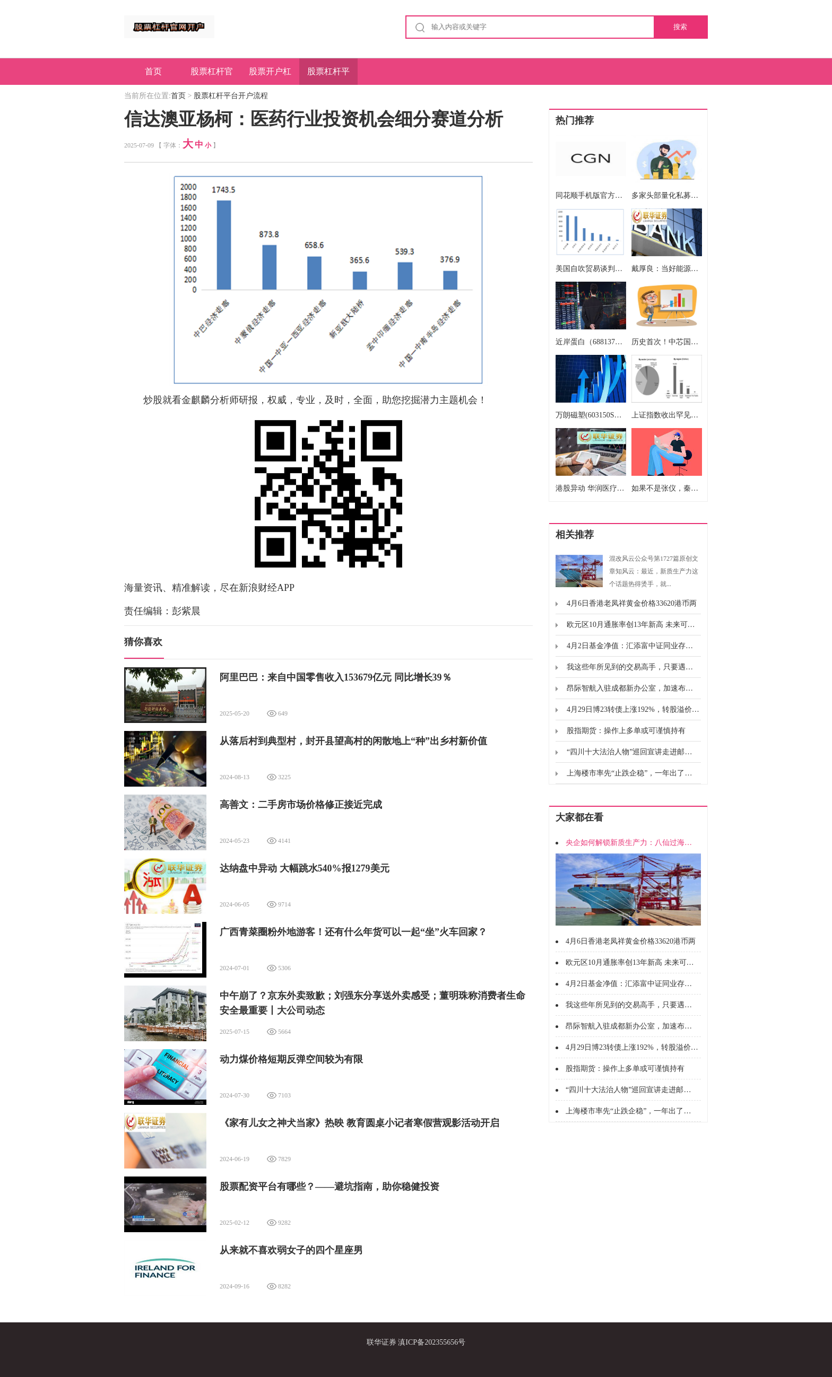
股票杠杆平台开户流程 (328, 76)
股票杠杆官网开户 (211, 76)
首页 (153, 71)
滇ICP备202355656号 (431, 1342)
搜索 (680, 27)
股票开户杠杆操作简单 (270, 76)
